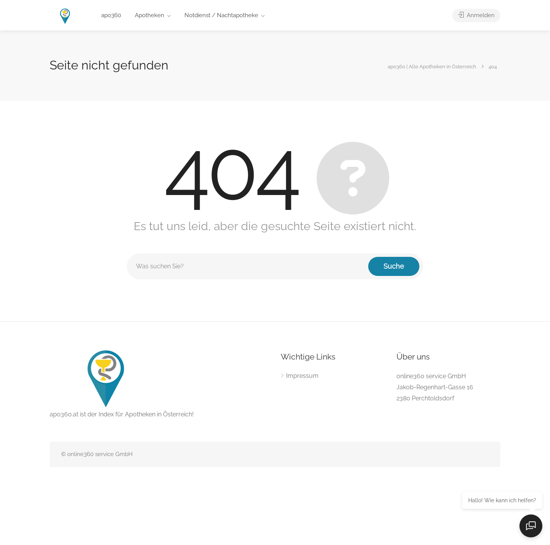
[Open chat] (530, 525)
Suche (393, 266)
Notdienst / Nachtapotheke (221, 15)
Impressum (302, 375)
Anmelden (476, 15)
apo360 (111, 15)
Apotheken (149, 15)
